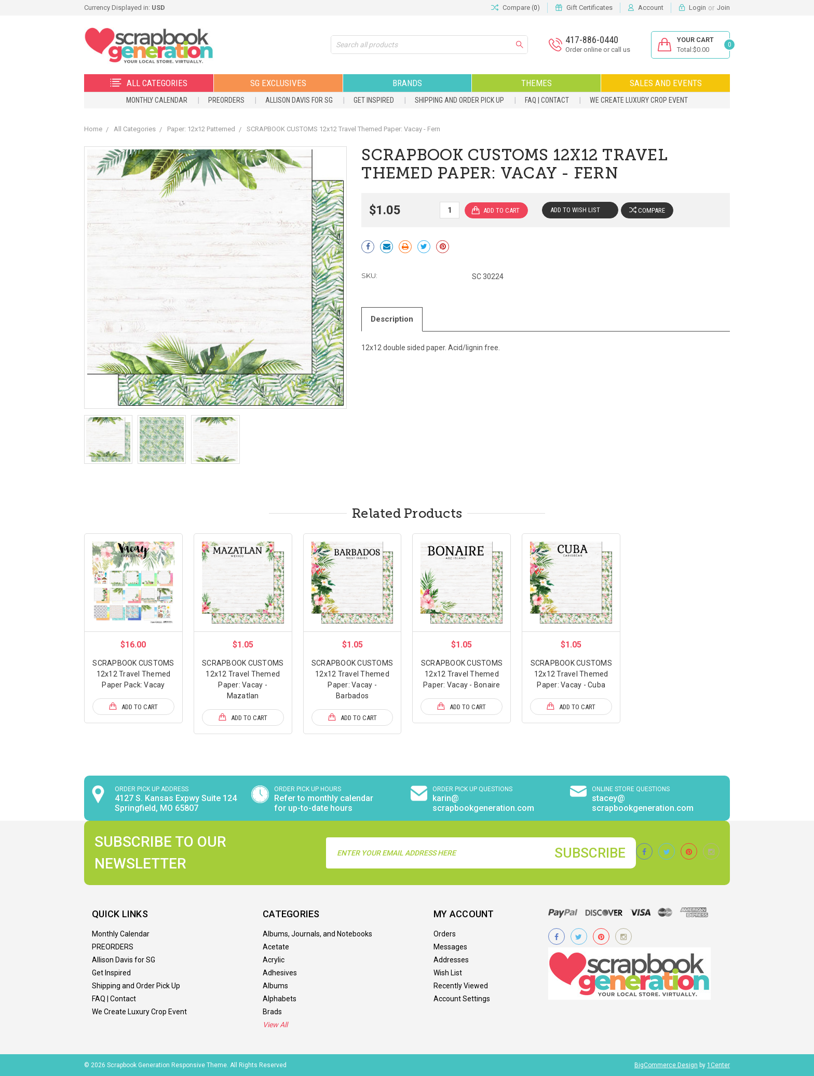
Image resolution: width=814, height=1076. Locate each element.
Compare (647, 210)
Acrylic (273, 960)
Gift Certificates (589, 7)
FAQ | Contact (547, 100)
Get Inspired (374, 100)
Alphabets (279, 999)
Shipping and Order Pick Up (459, 100)
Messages (450, 947)
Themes (536, 83)
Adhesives (280, 973)
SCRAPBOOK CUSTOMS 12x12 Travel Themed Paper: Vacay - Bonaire (462, 674)
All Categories (148, 83)
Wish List (447, 973)
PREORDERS (226, 100)
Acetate (276, 947)
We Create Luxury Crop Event (639, 100)
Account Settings (461, 999)
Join (723, 7)
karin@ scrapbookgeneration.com (483, 803)
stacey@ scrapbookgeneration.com (643, 803)
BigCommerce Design (666, 1065)
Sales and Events (666, 83)
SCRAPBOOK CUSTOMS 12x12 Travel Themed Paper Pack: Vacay (133, 674)
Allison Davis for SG (299, 100)
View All (275, 1024)
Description (392, 319)
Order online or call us (597, 49)
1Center (718, 1065)
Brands (407, 83)
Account (650, 7)
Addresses (451, 960)
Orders (444, 934)
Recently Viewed (460, 986)
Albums (275, 986)
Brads (272, 1012)
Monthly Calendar (156, 100)
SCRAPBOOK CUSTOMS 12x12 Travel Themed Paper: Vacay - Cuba (571, 674)
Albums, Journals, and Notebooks (317, 934)
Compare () (515, 8)
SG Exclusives (278, 83)
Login (697, 7)
